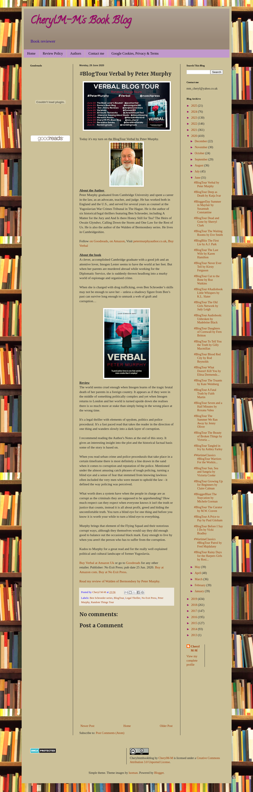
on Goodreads (99, 241)
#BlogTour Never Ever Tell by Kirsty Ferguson (207, 267)
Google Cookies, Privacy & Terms (135, 53)
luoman (133, 772)
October (200, 153)
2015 (194, 623)
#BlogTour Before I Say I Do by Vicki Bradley (208, 530)
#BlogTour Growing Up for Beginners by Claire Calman (208, 485)
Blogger (159, 772)
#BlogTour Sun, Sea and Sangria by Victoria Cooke (206, 472)
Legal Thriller (132, 597)
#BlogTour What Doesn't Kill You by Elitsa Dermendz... (207, 371)
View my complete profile (192, 660)
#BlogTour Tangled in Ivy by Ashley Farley (208, 447)
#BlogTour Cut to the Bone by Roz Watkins (206, 280)
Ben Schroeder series (101, 597)
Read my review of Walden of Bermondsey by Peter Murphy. (119, 581)
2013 (194, 635)
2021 (194, 130)
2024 (194, 111)
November (201, 147)
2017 (194, 611)
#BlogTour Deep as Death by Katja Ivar (207, 193)
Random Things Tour (102, 602)
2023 (194, 117)
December (201, 141)
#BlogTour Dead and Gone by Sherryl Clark (206, 222)
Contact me (96, 53)
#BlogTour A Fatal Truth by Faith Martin (205, 393)
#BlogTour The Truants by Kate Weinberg (208, 382)
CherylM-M (166, 758)
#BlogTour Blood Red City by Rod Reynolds (207, 358)
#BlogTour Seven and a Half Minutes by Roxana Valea (208, 406)
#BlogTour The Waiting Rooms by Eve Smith (208, 233)
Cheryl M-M (195, 648)
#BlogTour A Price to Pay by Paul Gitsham (208, 518)
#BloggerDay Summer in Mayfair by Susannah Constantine (207, 207)
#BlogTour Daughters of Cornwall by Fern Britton (208, 332)
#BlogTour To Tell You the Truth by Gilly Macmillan (208, 345)
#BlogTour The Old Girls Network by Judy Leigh (206, 306)
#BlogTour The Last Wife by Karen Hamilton (206, 253)
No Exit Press (149, 597)
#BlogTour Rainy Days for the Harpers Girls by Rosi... (208, 556)
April (198, 573)
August (199, 165)
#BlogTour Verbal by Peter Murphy (206, 184)
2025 (194, 105)
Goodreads (133, 563)
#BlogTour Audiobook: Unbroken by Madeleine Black (208, 319)
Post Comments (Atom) (110, 733)
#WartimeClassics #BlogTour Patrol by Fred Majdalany (208, 543)
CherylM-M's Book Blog (80, 21)
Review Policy (53, 53)
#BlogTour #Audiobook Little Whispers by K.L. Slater (208, 293)
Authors (75, 53)
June (198, 177)
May (198, 567)
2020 (194, 135)
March (199, 579)
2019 (194, 599)
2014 (194, 629)
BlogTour (119, 597)
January (200, 591)
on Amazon (117, 241)
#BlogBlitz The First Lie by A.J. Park (206, 242)
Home (31, 53)
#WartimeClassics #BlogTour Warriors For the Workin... (207, 459)
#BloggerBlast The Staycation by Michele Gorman (205, 498)
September (201, 159)
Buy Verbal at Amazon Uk (96, 563)
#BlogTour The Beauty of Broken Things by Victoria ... (208, 436)
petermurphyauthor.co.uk (149, 241)
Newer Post (87, 726)
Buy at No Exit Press (112, 572)
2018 (194, 605)
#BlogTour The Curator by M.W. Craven (208, 509)
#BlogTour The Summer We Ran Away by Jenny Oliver (205, 421)
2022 (194, 123)
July (198, 171)
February (200, 585)
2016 (194, 617)
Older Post (166, 726)
